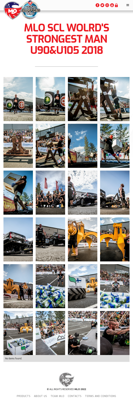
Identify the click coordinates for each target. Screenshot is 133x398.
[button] (128, 5)
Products (23, 396)
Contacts (75, 396)
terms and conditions (100, 396)
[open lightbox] (18, 98)
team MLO (57, 396)
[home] (13, 10)
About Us (40, 396)
